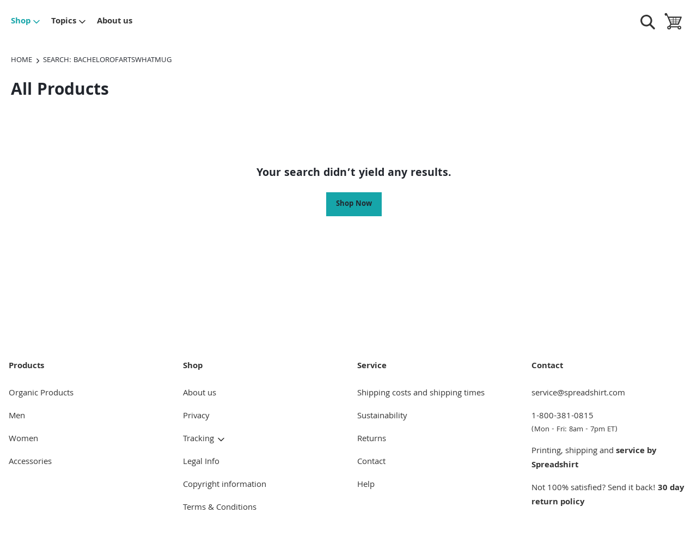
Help (366, 485)
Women (23, 439)
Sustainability (382, 417)
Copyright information (224, 485)
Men (17, 417)
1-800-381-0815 (609, 423)
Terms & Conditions (219, 508)
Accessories (30, 462)
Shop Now (354, 204)
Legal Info (201, 462)
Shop (26, 22)
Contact (371, 462)
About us (114, 22)
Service (372, 366)
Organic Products (41, 394)
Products (26, 366)
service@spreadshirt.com (578, 394)
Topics (69, 22)
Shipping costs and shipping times (421, 394)
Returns (371, 439)
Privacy (196, 417)
